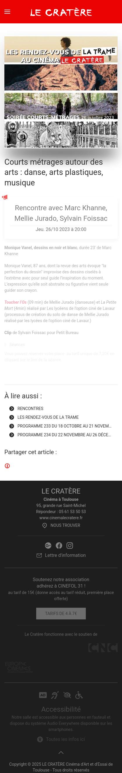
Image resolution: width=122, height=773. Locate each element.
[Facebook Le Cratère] (59, 545)
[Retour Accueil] (61, 11)
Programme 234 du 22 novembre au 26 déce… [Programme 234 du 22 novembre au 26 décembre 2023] (60, 435)
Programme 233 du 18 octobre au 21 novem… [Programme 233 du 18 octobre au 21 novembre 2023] (60, 426)
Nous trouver (61, 525)
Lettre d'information (61, 555)
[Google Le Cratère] (48, 545)
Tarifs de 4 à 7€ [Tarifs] (61, 613)
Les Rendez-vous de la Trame (44, 417)
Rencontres (26, 408)
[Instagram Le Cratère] (70, 545)
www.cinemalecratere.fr (61, 517)
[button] (7, 11)
